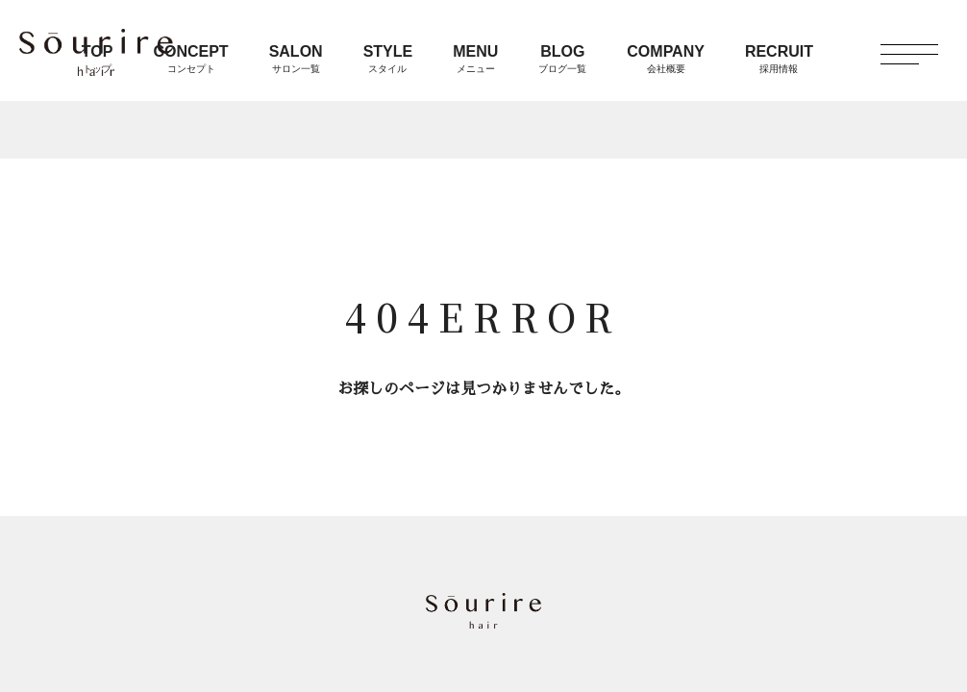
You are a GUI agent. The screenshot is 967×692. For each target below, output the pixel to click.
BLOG (562, 58)
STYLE (388, 58)
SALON (296, 58)
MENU (475, 58)
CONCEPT (190, 58)
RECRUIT (779, 58)
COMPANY (666, 58)
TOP (97, 58)
